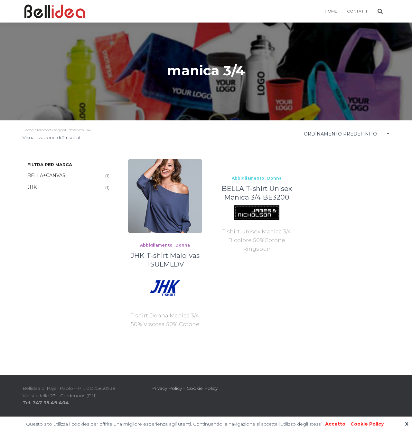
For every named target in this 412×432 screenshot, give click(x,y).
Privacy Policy (166, 388)
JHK (32, 187)
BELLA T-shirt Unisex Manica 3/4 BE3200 (257, 192)
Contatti (357, 11)
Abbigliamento (156, 245)
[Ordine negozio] (346, 135)
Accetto (335, 424)
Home (28, 129)
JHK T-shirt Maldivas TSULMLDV (165, 259)
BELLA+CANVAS (46, 175)
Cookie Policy (202, 388)
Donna (182, 245)
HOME (331, 11)
